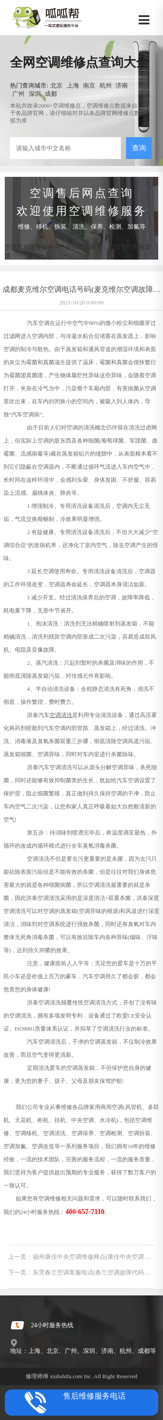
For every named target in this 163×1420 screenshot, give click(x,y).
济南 (122, 85)
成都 (51, 93)
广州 (18, 93)
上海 (73, 85)
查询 (139, 148)
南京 (89, 85)
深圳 (35, 93)
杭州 (106, 85)
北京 (56, 85)
